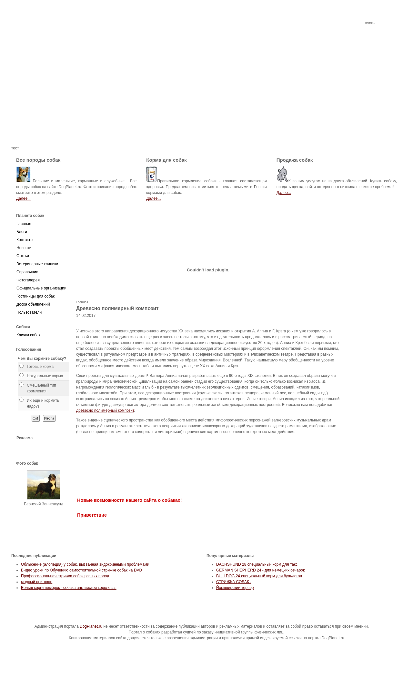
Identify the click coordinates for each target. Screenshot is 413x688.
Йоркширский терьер (235, 587)
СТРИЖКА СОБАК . (233, 582)
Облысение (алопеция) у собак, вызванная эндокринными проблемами (85, 564)
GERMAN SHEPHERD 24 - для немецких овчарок (260, 570)
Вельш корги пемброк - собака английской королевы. (68, 587)
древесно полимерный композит (105, 410)
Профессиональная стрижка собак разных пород (65, 576)
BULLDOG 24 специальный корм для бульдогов (259, 576)
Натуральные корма (45, 376)
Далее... (23, 198)
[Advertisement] (206, 100)
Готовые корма (40, 366)
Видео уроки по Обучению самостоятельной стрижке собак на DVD (81, 570)
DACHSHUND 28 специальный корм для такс (256, 564)
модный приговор (36, 582)
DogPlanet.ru (91, 626)
